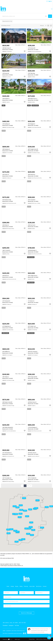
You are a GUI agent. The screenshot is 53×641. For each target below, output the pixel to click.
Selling (21, 586)
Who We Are (38, 586)
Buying (16, 586)
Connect (44, 586)
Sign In (49, 1)
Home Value (32, 586)
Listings (12, 586)
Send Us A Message (26, 613)
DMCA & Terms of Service (41, 639)
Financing (26, 586)
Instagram (11, 625)
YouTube (17, 625)
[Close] (49, 628)
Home (8, 586)
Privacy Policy (32, 639)
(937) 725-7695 (22, 622)
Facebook (5, 625)
